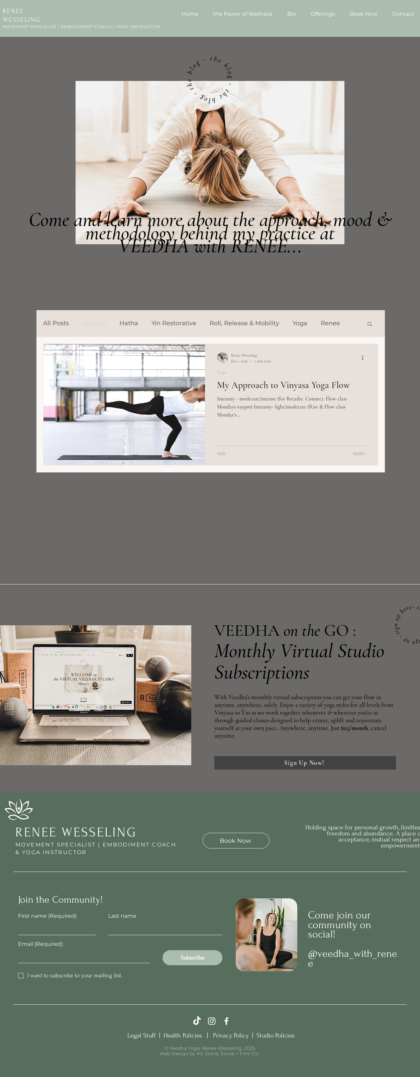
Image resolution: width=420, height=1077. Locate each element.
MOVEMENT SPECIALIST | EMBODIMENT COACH (95, 844)
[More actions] (365, 358)
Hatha (128, 323)
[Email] (82, 956)
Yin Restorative (173, 323)
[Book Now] (236, 840)
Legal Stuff (142, 1035)
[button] (369, 324)
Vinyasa (94, 323)
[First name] (55, 928)
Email (40, 944)
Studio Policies (275, 1035)
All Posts (56, 323)
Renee (330, 323)
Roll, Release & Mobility (244, 323)
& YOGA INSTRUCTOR (51, 852)
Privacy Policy (231, 1035)
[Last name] (163, 928)
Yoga (300, 323)
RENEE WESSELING (76, 832)
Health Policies (184, 1035)
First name (47, 916)
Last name (122, 916)
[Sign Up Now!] (305, 763)
